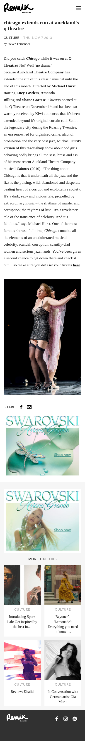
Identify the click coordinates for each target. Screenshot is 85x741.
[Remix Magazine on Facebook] (56, 718)
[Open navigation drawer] (78, 8)
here (76, 265)
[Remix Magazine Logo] (19, 8)
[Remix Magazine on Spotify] (75, 718)
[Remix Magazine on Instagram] (65, 718)
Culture (11, 38)
